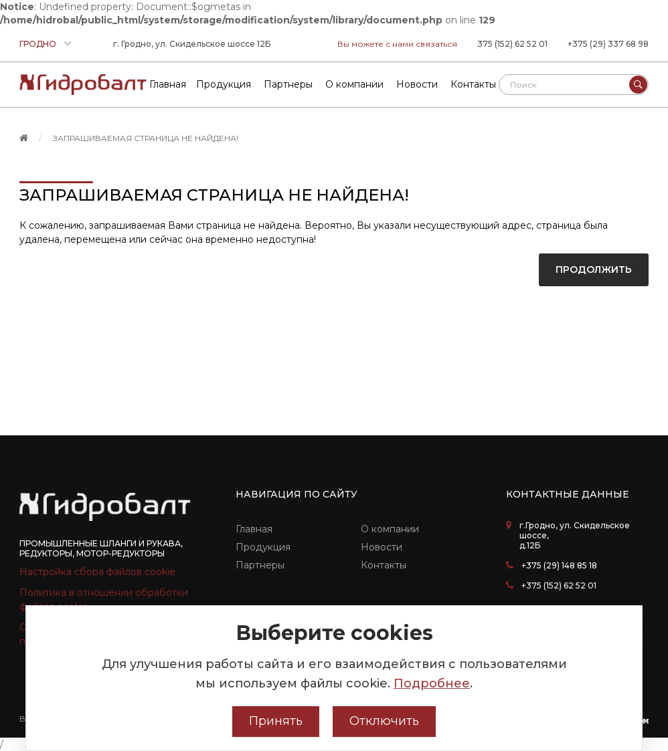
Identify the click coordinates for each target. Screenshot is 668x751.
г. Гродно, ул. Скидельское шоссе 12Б (192, 44)
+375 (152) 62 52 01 (558, 585)
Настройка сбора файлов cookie (97, 572)
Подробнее (432, 683)
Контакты (383, 565)
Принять (276, 721)
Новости (381, 547)
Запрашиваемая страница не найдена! (145, 138)
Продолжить (594, 269)
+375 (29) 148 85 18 (559, 565)
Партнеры (260, 565)
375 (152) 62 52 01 (512, 44)
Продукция (263, 547)
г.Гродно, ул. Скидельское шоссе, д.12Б (574, 535)
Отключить (384, 721)
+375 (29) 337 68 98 (608, 44)
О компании (390, 529)
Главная (254, 529)
